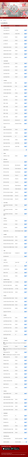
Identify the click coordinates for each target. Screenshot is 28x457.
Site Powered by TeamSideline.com (6, 453)
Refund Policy (9, 454)
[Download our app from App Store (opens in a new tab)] (6, 448)
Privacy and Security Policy (16, 454)
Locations (4, 20)
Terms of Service (3, 454)
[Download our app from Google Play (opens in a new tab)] (15, 448)
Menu (2, 17)
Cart (21, 1)
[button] (2, 28)
